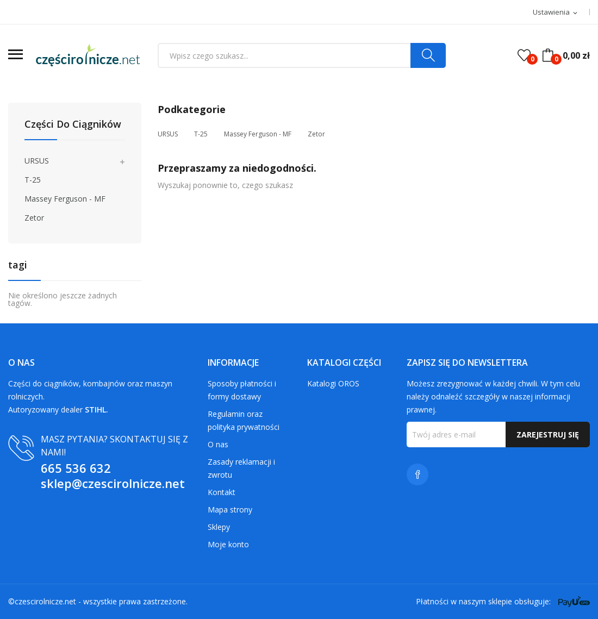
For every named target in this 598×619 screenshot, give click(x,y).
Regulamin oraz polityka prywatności (243, 420)
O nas (218, 444)
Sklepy (219, 527)
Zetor (34, 217)
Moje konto (228, 544)
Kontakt (221, 492)
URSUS (36, 160)
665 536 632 (76, 468)
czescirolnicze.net (45, 601)
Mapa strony (230, 509)
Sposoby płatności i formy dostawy (242, 390)
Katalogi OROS (333, 383)
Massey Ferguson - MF (64, 198)
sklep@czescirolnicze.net (113, 483)
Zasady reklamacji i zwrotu (241, 468)
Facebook (417, 474)
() (524, 55)
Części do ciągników (72, 124)
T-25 (32, 179)
